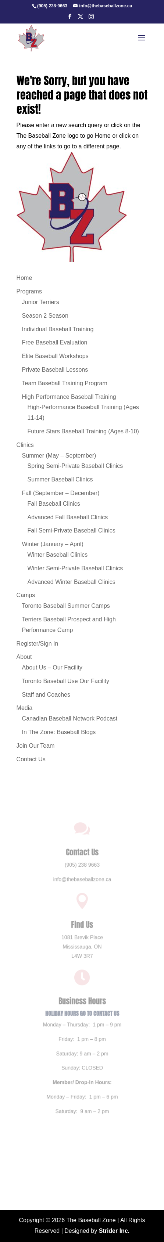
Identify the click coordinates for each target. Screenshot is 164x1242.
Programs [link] (29, 291)
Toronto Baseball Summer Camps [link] (66, 606)
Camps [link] (26, 595)
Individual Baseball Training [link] (58, 329)
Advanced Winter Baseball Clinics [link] (71, 582)
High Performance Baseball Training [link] (69, 397)
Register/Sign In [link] (37, 643)
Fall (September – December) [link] (61, 493)
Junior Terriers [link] (40, 302)
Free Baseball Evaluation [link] (55, 342)
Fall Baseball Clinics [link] (54, 504)
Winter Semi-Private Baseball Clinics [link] (75, 568)
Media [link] (25, 708)
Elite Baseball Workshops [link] (55, 356)
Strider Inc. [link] (114, 1231)
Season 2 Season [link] (45, 316)
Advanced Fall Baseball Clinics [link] (68, 517)
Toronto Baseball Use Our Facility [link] (65, 681)
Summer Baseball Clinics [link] (60, 479)
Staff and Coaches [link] (46, 695)
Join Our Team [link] (36, 746)
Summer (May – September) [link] (59, 455)
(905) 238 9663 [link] (82, 871)
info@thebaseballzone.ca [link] (82, 885)
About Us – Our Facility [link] (52, 667)
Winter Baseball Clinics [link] (58, 555)
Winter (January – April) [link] (52, 544)
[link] (52, 5)
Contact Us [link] (31, 759)
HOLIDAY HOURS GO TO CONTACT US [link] (82, 1012)
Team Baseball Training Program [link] (64, 383)
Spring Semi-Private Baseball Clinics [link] (75, 466)
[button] (69, 19)
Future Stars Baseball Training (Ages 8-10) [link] (83, 431)
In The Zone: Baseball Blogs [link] (59, 732)
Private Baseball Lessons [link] (55, 370)
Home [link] (24, 278)
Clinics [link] (25, 445)
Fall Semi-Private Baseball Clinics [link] (71, 530)
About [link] (24, 657)
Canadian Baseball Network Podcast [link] (70, 718)
